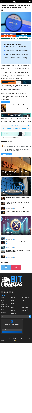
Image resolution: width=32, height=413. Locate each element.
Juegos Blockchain (25, 298)
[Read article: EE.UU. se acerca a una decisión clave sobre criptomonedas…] (3, 209)
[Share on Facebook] (8, 34)
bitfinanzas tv (3, 313)
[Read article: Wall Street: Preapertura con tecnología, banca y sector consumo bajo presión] (3, 239)
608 (10, 195)
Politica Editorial (11, 339)
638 (14, 240)
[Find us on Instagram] (5, 293)
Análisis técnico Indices (5, 308)
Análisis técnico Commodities (4, 305)
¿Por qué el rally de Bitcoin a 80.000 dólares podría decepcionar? (18, 212)
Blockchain (13, 298)
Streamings (24, 311)
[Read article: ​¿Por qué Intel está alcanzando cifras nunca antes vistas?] (16, 188)
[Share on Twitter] (23, 34)
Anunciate (28, 339)
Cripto (12, 301)
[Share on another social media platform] (30, 39)
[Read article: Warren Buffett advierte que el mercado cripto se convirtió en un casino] (3, 111)
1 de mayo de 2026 (9, 248)
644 (14, 209)
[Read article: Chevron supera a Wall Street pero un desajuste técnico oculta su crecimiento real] (3, 257)
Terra (23, 312)
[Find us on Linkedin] (12, 293)
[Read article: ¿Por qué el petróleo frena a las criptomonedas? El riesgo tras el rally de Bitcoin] (3, 204)
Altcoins (2, 301)
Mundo (23, 302)
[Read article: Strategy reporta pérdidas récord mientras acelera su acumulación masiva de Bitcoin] (3, 107)
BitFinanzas (6, 341)
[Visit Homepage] (15, 2)
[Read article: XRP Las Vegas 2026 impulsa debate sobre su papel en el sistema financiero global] (16, 228)
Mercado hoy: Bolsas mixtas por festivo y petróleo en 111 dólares (18, 246)
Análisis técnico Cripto (5, 307)
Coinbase (10, 138)
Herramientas (13, 314)
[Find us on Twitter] (2, 293)
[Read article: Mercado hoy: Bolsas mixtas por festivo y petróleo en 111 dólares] (3, 248)
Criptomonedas (16, 138)
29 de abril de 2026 (5, 235)
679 (14, 213)
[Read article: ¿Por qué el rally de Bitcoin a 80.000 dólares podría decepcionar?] (3, 213)
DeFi (12, 302)
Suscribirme (12, 333)
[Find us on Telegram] (7, 293)
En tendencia (13, 307)
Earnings (13, 305)
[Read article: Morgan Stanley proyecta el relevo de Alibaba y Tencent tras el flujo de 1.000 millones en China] (3, 252)
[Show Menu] (1, 1)
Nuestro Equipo (17, 339)
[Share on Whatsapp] (14, 39)
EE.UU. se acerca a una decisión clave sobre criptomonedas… (17, 208)
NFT (22, 304)
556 (14, 248)
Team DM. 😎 (14, 341)
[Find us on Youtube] (10, 293)
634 (10, 235)
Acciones (2, 298)
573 (14, 205)
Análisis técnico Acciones (4, 303)
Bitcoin (2, 310)
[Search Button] (30, 317)
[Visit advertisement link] (16, 83)
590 (14, 253)
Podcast (23, 305)
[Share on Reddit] (8, 37)
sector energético (25, 307)
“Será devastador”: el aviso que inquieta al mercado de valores (17, 242)
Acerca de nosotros (4, 339)
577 (10, 175)
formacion (13, 311)
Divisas (12, 304)
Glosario (12, 312)
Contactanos (23, 339)
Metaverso (23, 301)
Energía (12, 308)
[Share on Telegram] (23, 37)
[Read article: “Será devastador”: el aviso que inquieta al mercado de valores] (3, 243)
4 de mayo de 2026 (9, 209)
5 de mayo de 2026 (5, 175)
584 (14, 258)
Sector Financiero (25, 308)
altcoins (6, 138)
